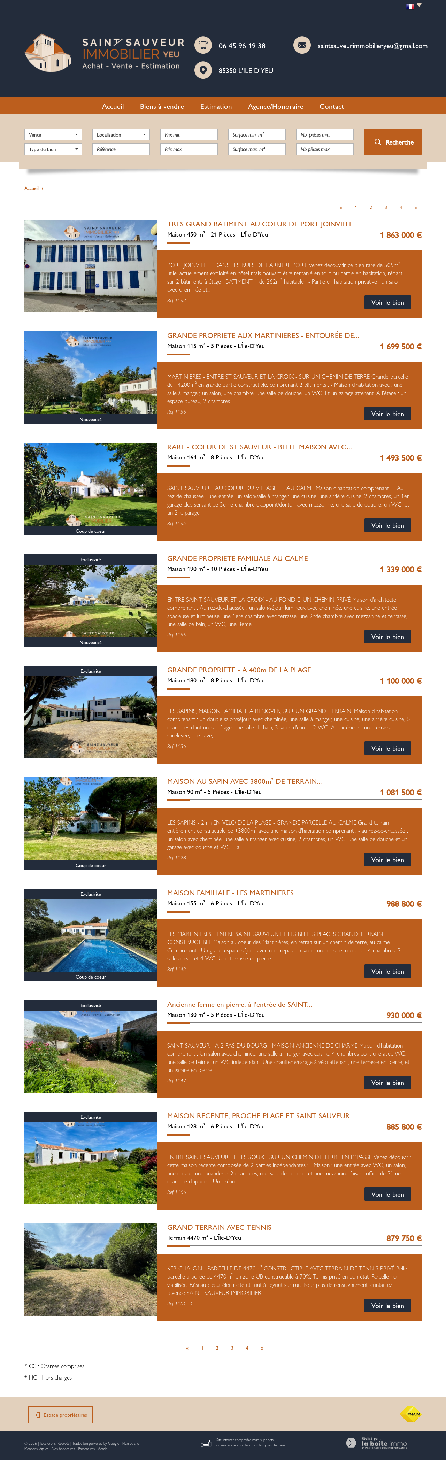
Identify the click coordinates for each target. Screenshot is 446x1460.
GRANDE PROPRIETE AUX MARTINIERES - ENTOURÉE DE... (263, 335)
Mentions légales (36, 1448)
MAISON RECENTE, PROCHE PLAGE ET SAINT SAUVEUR (258, 1115)
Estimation (216, 105)
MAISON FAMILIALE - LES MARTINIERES (230, 892)
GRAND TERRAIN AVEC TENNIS (219, 1226)
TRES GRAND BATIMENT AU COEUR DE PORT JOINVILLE (260, 223)
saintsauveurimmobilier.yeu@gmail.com (373, 45)
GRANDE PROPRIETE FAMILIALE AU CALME (237, 558)
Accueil (113, 105)
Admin (102, 1448)
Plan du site (130, 1443)
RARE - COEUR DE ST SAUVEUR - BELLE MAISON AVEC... (259, 446)
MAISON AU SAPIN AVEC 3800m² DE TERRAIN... (244, 780)
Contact (332, 105)
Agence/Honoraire (275, 105)
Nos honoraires (63, 1448)
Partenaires (86, 1448)
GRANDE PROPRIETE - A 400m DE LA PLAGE (239, 669)
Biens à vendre (162, 105)
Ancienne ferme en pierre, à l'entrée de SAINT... (239, 1003)
